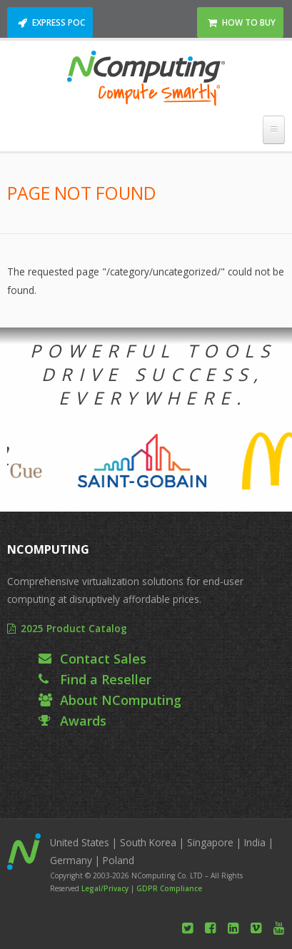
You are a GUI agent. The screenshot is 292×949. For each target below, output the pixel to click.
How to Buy (249, 22)
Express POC (58, 22)
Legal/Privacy (105, 888)
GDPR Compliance (169, 888)
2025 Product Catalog (74, 628)
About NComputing (120, 700)
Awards (83, 720)
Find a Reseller (105, 679)
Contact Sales (103, 658)
